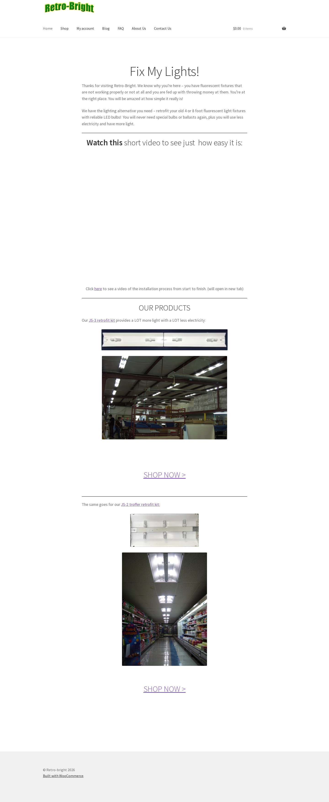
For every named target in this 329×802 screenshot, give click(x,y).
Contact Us (162, 28)
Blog (106, 28)
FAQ (121, 28)
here (98, 288)
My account (85, 28)
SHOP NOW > (164, 475)
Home (48, 28)
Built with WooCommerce (63, 775)
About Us (139, 28)
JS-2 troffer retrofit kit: (140, 504)
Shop (65, 28)
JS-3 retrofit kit (102, 320)
